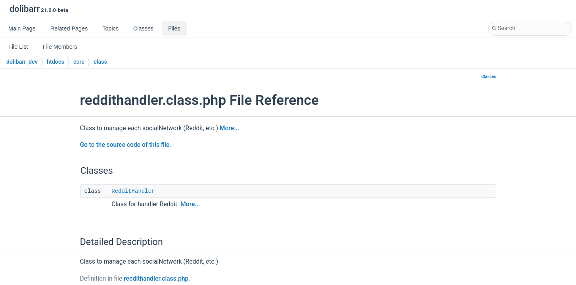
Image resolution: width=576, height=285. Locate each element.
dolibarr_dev (22, 62)
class (100, 62)
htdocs (55, 62)
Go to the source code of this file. (125, 144)
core (78, 62)
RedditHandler (133, 191)
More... (229, 128)
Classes (488, 76)
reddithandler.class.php (156, 278)
